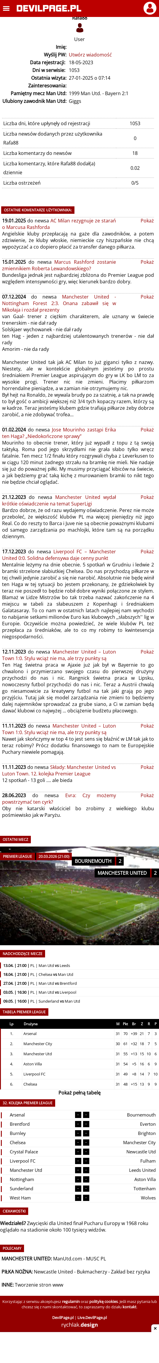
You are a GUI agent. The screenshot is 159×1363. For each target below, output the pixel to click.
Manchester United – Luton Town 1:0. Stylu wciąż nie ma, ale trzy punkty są (59, 655)
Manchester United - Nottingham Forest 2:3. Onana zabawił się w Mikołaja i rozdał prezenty (59, 303)
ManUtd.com (67, 1258)
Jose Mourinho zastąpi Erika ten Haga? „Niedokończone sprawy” (59, 432)
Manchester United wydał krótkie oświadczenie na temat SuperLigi (59, 500)
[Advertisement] (79, 1348)
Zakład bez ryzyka (130, 1271)
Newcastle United (53, 1271)
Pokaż (147, 220)
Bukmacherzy (92, 1271)
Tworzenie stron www (39, 1285)
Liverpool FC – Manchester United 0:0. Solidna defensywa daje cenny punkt (59, 554)
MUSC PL (96, 1258)
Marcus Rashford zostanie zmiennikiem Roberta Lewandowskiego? (59, 265)
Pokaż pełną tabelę (79, 1092)
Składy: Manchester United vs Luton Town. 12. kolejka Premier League (59, 770)
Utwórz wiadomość (90, 54)
